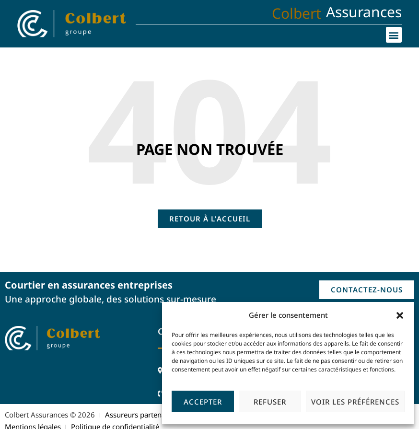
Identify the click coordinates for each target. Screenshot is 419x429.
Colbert (296, 13)
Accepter (203, 401)
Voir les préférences (355, 401)
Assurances (364, 12)
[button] (400, 315)
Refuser (270, 401)
